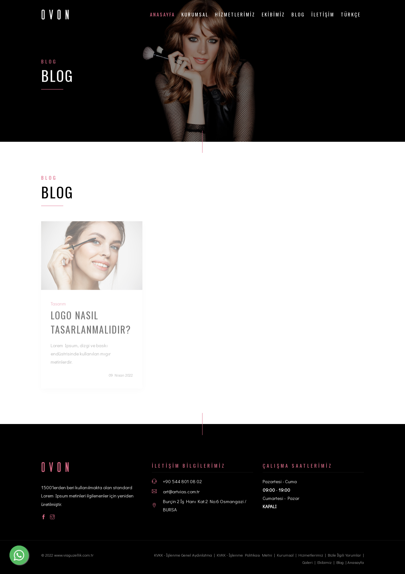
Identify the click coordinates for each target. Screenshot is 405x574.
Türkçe (351, 14)
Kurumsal (195, 14)
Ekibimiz (324, 562)
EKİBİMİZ (273, 14)
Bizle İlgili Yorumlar (344, 555)
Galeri (307, 562)
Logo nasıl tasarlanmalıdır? (91, 326)
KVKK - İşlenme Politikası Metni (244, 555)
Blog (298, 14)
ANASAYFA (162, 14)
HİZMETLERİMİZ (235, 14)
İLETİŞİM (322, 14)
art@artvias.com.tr (181, 491)
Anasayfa (355, 562)
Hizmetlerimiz (310, 555)
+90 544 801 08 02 (182, 481)
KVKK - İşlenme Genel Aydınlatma (183, 555)
